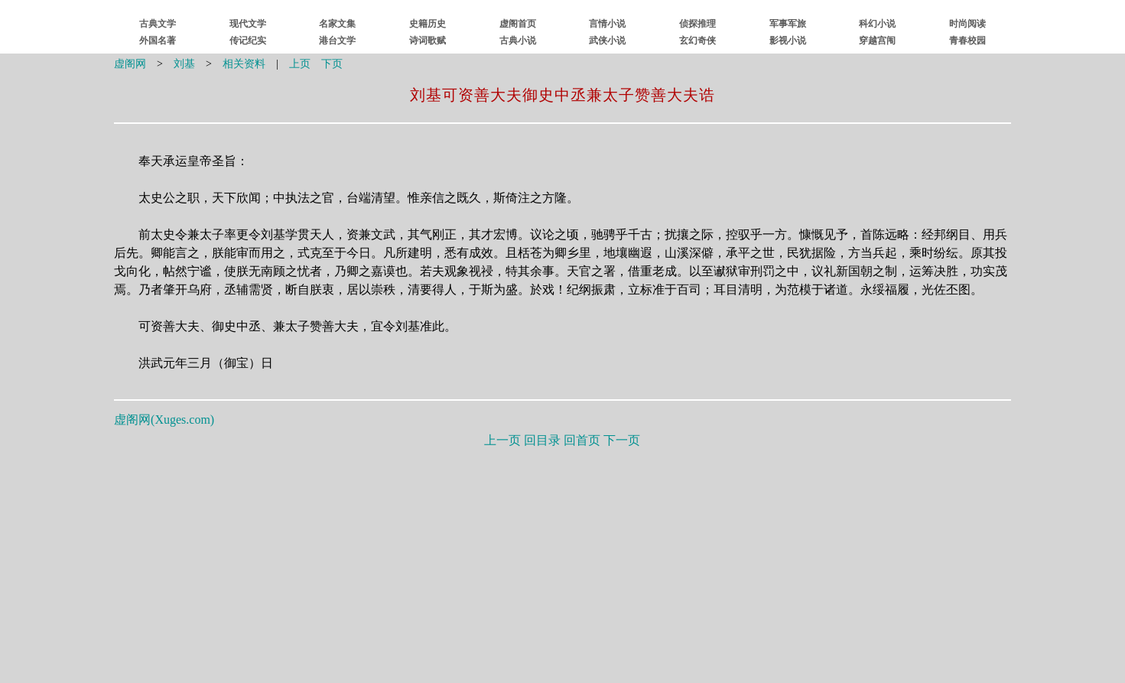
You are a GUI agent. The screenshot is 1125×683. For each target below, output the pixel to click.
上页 (300, 64)
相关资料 (244, 64)
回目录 (542, 440)
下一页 (621, 440)
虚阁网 (130, 64)
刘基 (184, 64)
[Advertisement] (562, 562)
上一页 (502, 440)
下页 (332, 64)
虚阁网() (164, 419)
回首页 (582, 440)
